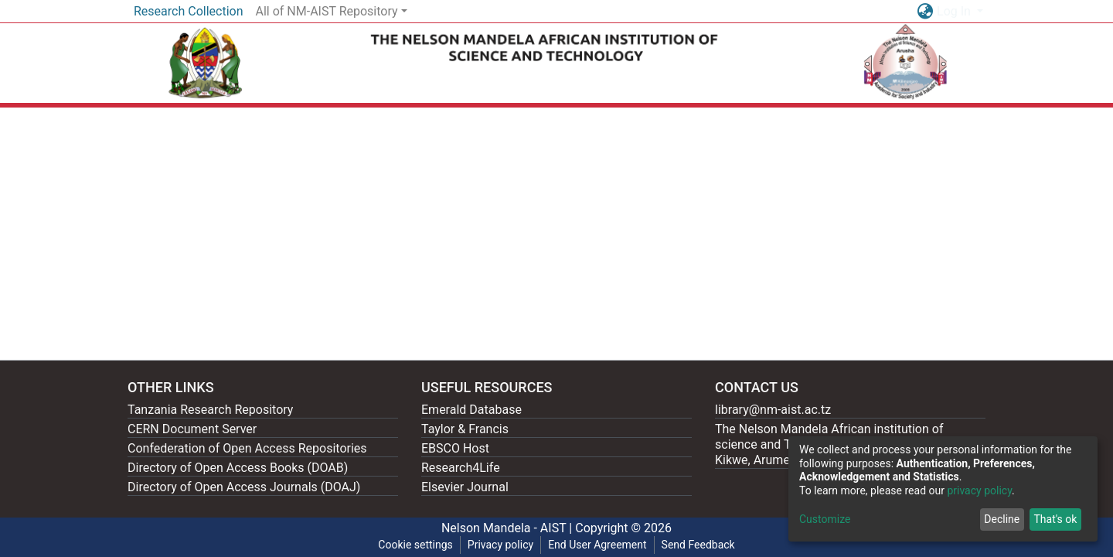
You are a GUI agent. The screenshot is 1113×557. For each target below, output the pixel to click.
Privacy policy (500, 544)
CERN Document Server (192, 429)
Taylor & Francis (465, 429)
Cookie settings (415, 544)
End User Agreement (597, 544)
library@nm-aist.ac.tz (773, 409)
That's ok (1055, 519)
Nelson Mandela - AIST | (508, 528)
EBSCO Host (455, 448)
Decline (1001, 519)
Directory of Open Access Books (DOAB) (238, 467)
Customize (824, 519)
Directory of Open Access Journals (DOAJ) (244, 487)
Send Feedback (698, 544)
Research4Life (460, 467)
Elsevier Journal (465, 487)
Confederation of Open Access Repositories (247, 448)
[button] (924, 11)
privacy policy (979, 490)
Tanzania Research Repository (210, 409)
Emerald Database (471, 409)
